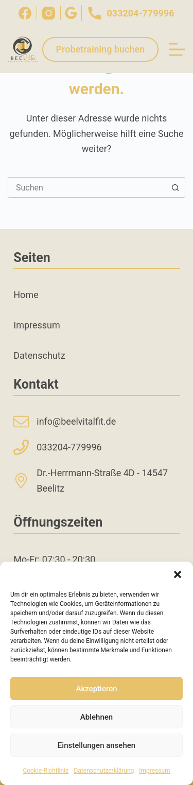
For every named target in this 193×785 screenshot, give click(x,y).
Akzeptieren (96, 688)
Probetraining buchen (100, 49)
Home (25, 294)
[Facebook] (25, 13)
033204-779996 (130, 13)
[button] (177, 574)
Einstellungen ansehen (96, 745)
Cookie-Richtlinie (45, 770)
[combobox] (86, 187)
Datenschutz (39, 355)
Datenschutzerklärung (104, 770)
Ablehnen (96, 717)
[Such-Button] (175, 187)
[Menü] (177, 49)
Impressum (154, 770)
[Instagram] (48, 13)
